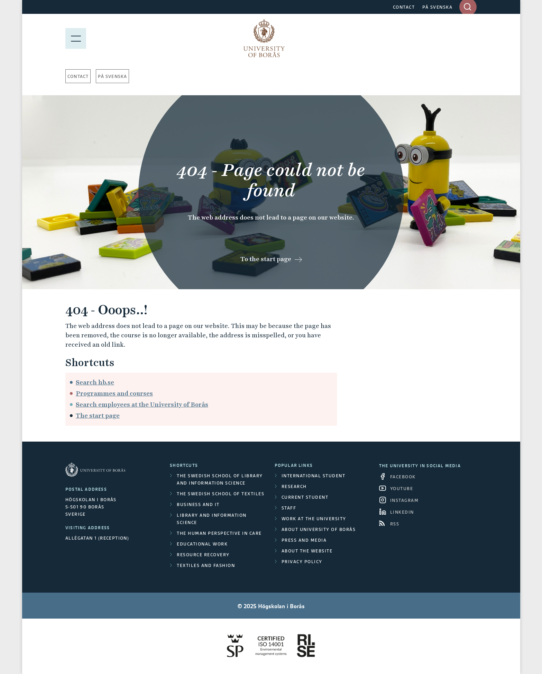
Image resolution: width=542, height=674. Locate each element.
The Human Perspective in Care (219, 533)
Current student (305, 497)
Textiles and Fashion (206, 565)
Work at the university (314, 519)
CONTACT (404, 7)
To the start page (265, 259)
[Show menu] (75, 38)
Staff (289, 508)
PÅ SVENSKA (437, 7)
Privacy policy (302, 562)
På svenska (112, 76)
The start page (98, 415)
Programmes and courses (114, 393)
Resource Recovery (203, 555)
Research (294, 486)
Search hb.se (95, 382)
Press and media (304, 540)
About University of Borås (319, 529)
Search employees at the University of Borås (142, 404)
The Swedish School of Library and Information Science (220, 479)
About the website (307, 551)
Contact (78, 76)
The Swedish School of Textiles (220, 494)
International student (314, 476)
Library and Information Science (212, 518)
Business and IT (198, 504)
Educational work (202, 544)
